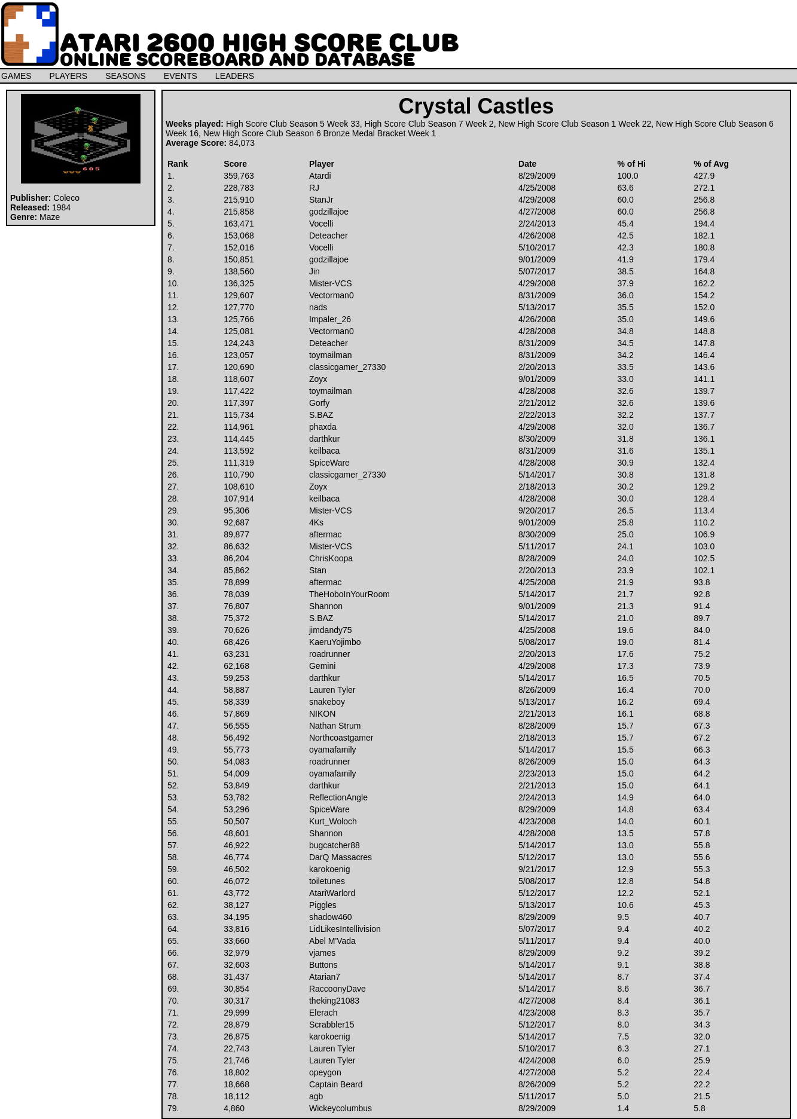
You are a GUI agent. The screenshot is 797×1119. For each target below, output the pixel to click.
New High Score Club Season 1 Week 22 (574, 124)
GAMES (16, 76)
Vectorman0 (331, 295)
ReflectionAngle (338, 797)
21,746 (236, 1060)
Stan (317, 570)
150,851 (239, 259)
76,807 (236, 606)
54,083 (236, 761)
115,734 (239, 415)
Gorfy (319, 403)
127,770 (239, 307)
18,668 (236, 1084)
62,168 (236, 666)
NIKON (322, 714)
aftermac (325, 534)
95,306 (236, 510)
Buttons (323, 965)
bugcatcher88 (334, 845)
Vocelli (321, 223)
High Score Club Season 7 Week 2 (429, 124)
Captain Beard (336, 1084)
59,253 (236, 678)
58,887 (236, 690)
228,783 (239, 187)
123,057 (239, 355)
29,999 (236, 1012)
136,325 (239, 283)
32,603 (236, 965)
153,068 (239, 235)
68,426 (236, 642)
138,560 (239, 271)
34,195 (236, 917)
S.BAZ (321, 415)
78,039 (236, 594)
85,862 (236, 570)
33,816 (236, 929)
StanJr (321, 199)
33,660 (236, 941)
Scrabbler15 (332, 1024)
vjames (322, 953)
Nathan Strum (335, 725)
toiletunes (327, 881)
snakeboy (327, 702)
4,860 (234, 1108)
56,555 (236, 725)
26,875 (236, 1036)
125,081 (239, 331)
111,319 (239, 462)
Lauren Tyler (332, 690)
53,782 (236, 797)
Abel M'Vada (332, 941)
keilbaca (324, 450)
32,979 (236, 953)
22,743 (236, 1048)
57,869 (236, 714)
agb (316, 1096)
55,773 (236, 749)
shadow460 (330, 917)
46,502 (236, 869)
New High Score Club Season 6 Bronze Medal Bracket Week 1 (319, 133)
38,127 (236, 905)
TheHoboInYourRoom (349, 594)
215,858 (239, 211)
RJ (314, 187)
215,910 (239, 199)
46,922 (236, 845)
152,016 (239, 247)
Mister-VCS (330, 283)
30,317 (236, 1000)
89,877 (236, 534)
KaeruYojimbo (335, 642)
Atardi (320, 176)
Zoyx (318, 379)
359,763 (239, 176)
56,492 (236, 737)
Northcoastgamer (341, 737)
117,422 (239, 391)
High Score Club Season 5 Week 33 (293, 124)
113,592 (239, 450)
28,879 (236, 1024)
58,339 (236, 702)
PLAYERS (69, 76)
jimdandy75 (330, 630)
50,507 (236, 821)
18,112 (236, 1096)
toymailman (330, 355)
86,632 (236, 546)
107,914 (239, 498)
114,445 (239, 439)
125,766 (239, 319)
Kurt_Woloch (333, 821)
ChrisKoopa (331, 558)
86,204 (236, 558)
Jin (314, 271)
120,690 (239, 367)
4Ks (316, 522)
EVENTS (180, 76)
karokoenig (329, 869)
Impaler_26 (330, 319)
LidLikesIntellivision (345, 929)
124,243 (239, 343)
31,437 (236, 977)
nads (318, 307)
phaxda (323, 427)
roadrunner (329, 654)
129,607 (239, 295)
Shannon (326, 606)
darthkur (324, 439)
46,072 (236, 881)
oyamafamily (332, 749)
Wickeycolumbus (340, 1108)
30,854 (236, 988)
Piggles (323, 905)
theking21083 (334, 1000)
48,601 (236, 833)
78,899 (236, 582)
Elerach (323, 1012)
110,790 (239, 474)
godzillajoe (329, 211)
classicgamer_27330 (347, 367)
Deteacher (328, 235)
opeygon (325, 1072)
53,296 (236, 809)
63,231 (236, 654)
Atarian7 (324, 977)
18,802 (236, 1072)
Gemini (322, 666)
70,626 (236, 630)
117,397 (239, 403)
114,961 (239, 427)
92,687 (236, 522)
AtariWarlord (332, 893)
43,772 (236, 893)
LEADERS (234, 76)
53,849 (236, 785)
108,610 (239, 486)
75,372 (236, 618)
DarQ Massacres (340, 857)
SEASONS (125, 76)
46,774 (236, 857)
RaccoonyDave (337, 988)
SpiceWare (329, 462)
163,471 (239, 223)
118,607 (239, 379)
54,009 (236, 773)
